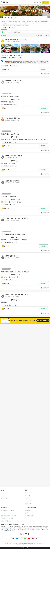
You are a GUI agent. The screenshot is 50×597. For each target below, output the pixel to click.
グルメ (2, 488)
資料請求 (27, 505)
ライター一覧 (28, 493)
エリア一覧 (27, 488)
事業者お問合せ (28, 503)
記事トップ (27, 485)
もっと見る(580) (25, 415)
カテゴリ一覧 (28, 496)
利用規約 (43, 535)
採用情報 (22, 535)
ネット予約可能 (36, 334)
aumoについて (31, 537)
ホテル (2, 485)
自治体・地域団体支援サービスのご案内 (10, 513)
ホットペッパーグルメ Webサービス (15, 475)
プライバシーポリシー (22, 537)
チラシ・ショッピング (6, 493)
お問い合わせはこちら (9, 523)
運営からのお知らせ (14, 535)
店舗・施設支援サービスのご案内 (8, 508)
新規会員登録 (37, 2)
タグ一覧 (27, 491)
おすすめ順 (12, 27)
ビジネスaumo (4, 505)
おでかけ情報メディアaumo (7, 503)
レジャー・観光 (4, 491)
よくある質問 (28, 535)
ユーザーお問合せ (36, 535)
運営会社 (7, 535)
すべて (13, 334)
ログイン (45, 2)
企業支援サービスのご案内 (7, 511)
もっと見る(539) (25, 441)
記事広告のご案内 (29, 508)
